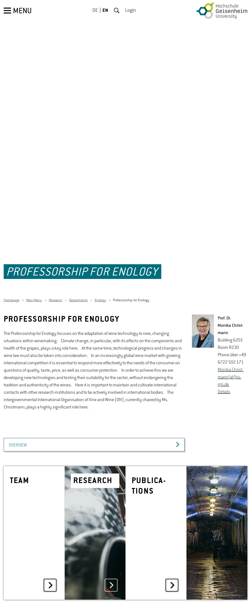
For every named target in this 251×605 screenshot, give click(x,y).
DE (95, 10)
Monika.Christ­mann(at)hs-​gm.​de (230, 365)
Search (116, 10)
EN (105, 10)
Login (130, 10)
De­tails (224, 379)
